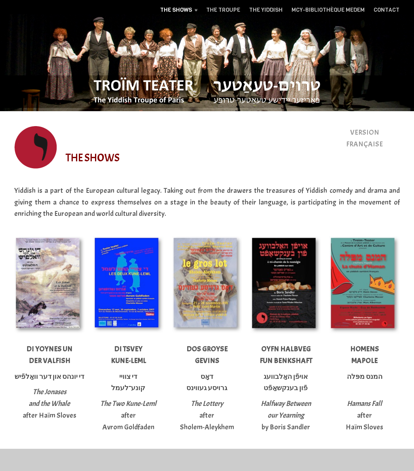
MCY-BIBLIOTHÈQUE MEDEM (328, 10)
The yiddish (266, 10)
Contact (386, 10)
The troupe (223, 10)
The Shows (176, 10)
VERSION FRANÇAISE (364, 138)
